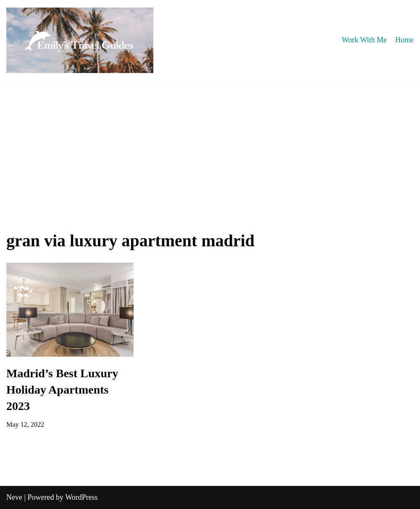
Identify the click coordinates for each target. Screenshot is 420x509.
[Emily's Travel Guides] (79, 40)
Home (404, 40)
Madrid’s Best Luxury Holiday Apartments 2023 (62, 389)
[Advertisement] (210, 143)
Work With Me (364, 40)
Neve (14, 497)
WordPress (81, 497)
